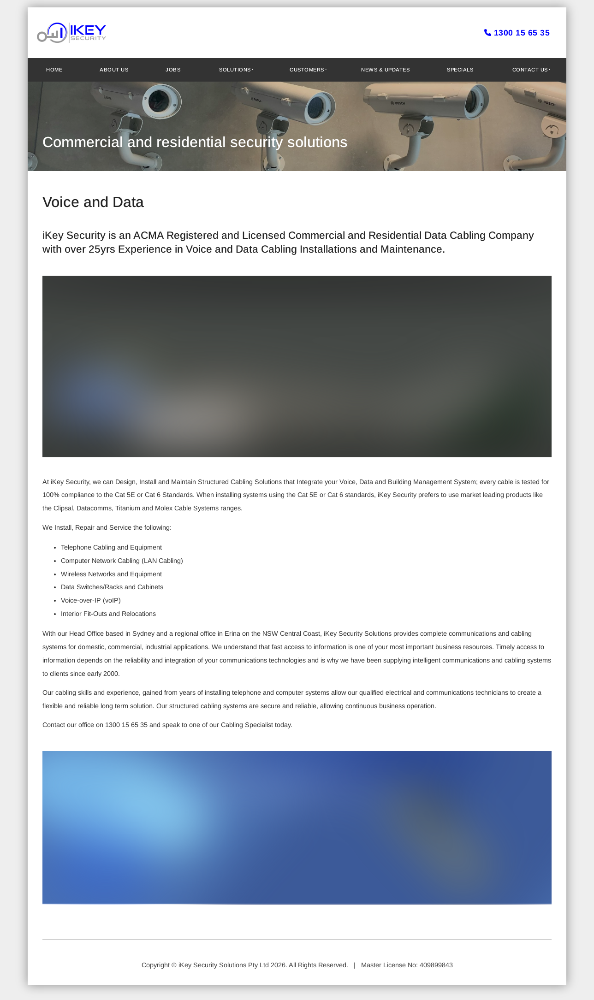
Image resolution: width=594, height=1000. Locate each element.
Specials (460, 69)
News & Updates (385, 69)
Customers (307, 69)
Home (54, 69)
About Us (114, 69)
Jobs (173, 69)
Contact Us (530, 69)
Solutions (235, 69)
